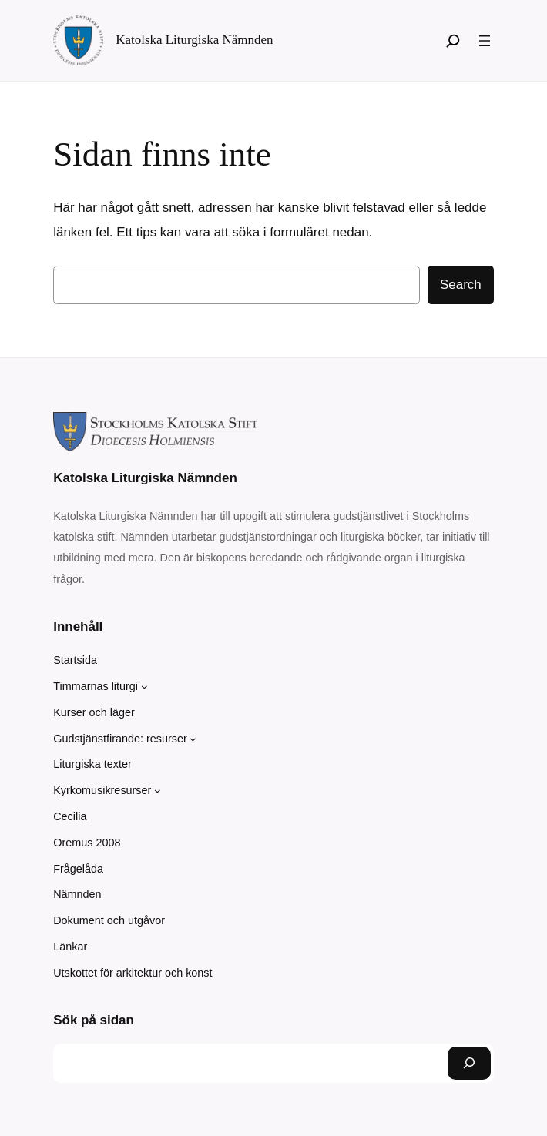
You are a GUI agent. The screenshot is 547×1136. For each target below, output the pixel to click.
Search (461, 284)
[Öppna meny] (484, 41)
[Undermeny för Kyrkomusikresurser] (157, 790)
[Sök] (453, 41)
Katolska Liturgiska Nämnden (194, 39)
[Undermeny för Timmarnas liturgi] (144, 686)
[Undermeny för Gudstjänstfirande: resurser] (193, 739)
